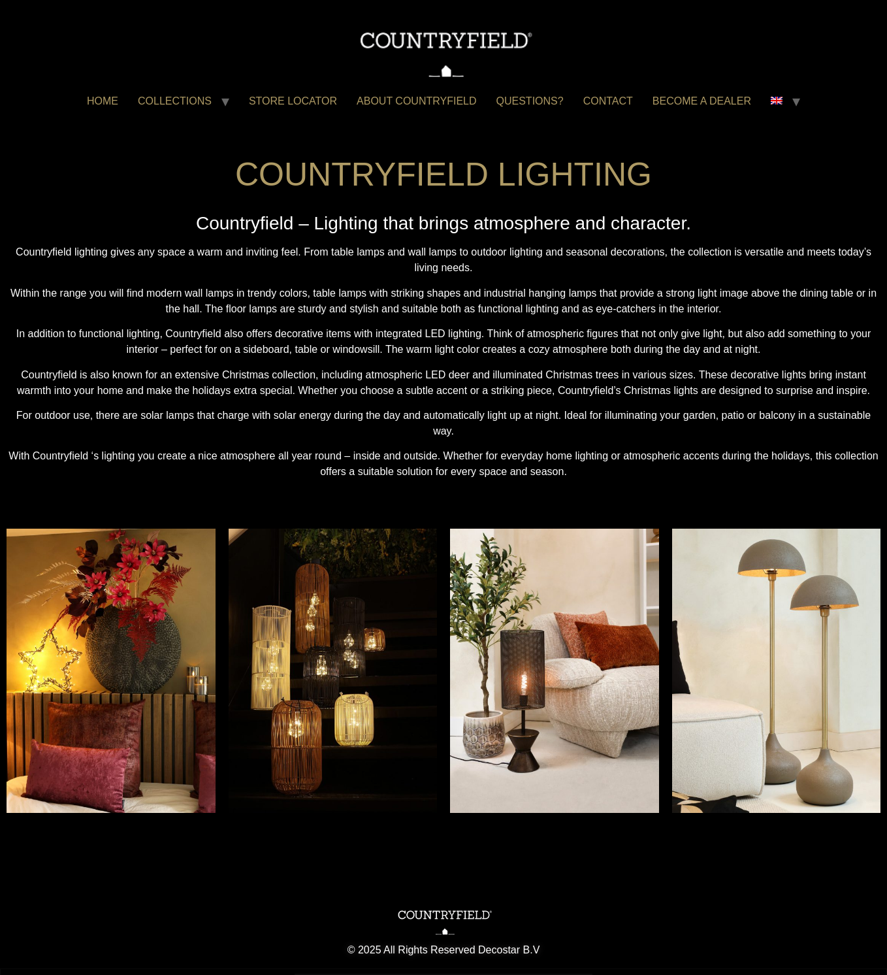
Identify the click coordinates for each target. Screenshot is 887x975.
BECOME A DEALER (702, 101)
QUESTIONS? (530, 101)
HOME (102, 101)
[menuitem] (776, 101)
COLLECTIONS (175, 101)
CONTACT (608, 101)
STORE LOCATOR (293, 101)
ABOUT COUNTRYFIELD (416, 101)
